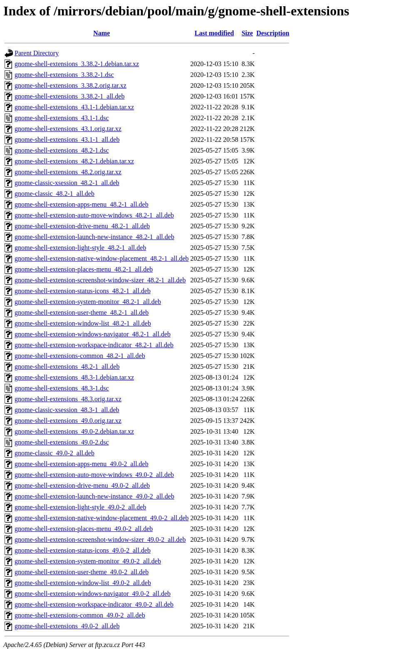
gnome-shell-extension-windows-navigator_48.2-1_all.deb (93, 334)
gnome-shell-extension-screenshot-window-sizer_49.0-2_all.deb (100, 539)
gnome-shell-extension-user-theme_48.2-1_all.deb (82, 312)
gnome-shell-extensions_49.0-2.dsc (62, 442)
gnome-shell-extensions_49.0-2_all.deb (67, 626)
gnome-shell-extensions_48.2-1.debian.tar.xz (74, 161)
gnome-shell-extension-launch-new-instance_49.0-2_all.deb (94, 496)
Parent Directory (37, 53)
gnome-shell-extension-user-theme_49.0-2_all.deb (82, 571)
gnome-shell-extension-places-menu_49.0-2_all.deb (84, 528)
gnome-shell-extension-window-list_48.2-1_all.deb (83, 323)
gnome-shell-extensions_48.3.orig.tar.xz (68, 399)
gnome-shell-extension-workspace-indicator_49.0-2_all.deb (94, 604)
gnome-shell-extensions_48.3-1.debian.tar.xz (74, 377)
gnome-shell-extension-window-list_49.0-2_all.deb (83, 582)
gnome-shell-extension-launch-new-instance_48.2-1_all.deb (94, 236)
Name (101, 33)
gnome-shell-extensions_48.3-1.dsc (62, 388)
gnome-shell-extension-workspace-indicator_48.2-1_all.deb (94, 344)
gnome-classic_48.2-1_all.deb (54, 193)
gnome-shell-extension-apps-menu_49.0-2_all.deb (82, 463)
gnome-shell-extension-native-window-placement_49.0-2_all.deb (102, 517)
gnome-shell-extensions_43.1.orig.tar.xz (68, 128)
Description (272, 33)
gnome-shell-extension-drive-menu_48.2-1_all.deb (82, 226)
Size (247, 33)
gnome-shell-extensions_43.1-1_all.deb (67, 139)
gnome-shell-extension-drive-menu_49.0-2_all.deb (82, 485)
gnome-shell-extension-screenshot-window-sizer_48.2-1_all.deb (100, 280)
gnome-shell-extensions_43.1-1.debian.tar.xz (74, 107)
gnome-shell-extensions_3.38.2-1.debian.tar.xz (77, 63)
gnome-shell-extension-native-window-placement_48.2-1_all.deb (102, 258)
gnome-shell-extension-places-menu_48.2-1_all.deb (84, 269)
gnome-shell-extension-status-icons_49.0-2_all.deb (83, 550)
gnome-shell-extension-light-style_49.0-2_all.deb (80, 507)
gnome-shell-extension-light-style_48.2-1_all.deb (80, 247)
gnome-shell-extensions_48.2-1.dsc (62, 150)
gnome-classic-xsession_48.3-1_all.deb (67, 409)
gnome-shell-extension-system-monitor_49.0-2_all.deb (88, 561)
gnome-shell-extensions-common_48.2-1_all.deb (80, 355)
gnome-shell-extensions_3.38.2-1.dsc (64, 74)
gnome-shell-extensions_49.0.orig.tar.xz (68, 420)
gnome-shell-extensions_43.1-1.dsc (62, 117)
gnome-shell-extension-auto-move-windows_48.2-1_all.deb (94, 215)
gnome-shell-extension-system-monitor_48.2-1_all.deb (88, 301)
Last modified (214, 33)
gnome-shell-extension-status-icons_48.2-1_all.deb (83, 290)
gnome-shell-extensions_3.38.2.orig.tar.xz (70, 85)
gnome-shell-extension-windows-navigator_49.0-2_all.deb (93, 593)
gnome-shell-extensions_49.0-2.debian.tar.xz (74, 431)
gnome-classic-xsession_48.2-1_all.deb (67, 182)
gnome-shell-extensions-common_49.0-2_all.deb (80, 615)
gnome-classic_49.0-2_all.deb (54, 453)
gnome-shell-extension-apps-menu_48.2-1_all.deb (82, 204)
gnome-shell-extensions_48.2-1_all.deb (67, 366)
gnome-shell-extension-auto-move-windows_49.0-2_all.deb (94, 474)
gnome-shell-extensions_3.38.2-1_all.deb (69, 96)
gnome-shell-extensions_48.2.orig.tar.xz (68, 171)
